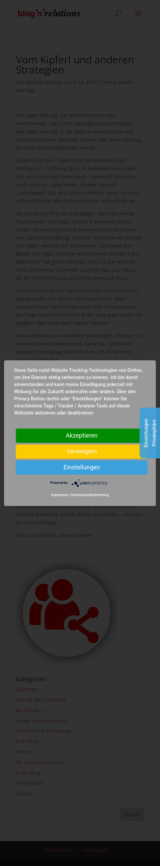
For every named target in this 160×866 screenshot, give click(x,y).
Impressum (60, 495)
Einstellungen (81, 467)
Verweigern (81, 451)
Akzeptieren (82, 435)
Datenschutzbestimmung (90, 495)
